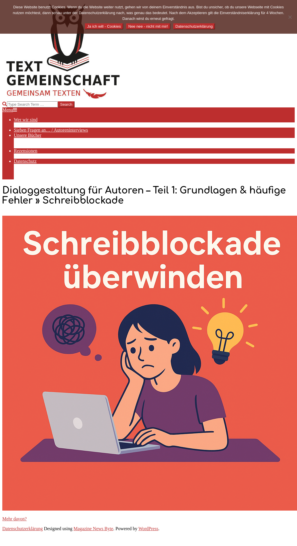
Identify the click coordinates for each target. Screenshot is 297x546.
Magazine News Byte (93, 528)
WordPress (148, 528)
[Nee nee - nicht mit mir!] (290, 17)
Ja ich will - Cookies (104, 26)
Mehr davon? (14, 518)
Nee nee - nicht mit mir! (148, 26)
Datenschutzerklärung (22, 528)
